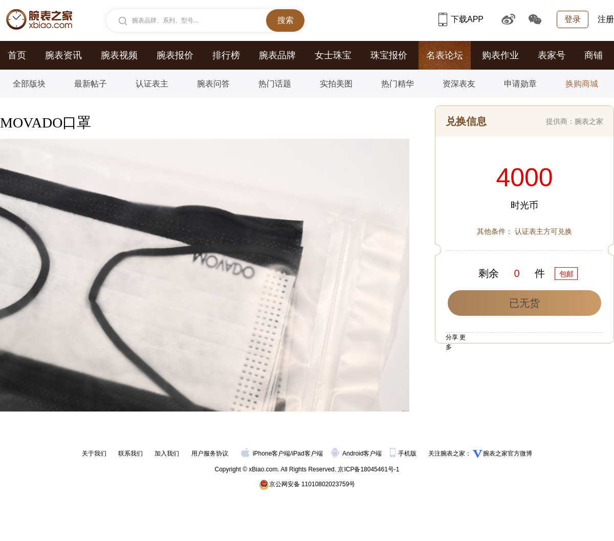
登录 (572, 19)
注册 (606, 19)
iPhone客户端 (265, 453)
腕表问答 (213, 83)
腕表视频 (119, 55)
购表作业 (500, 55)
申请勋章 (520, 83)
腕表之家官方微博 (507, 453)
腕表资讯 (63, 55)
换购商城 (581, 83)
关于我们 (94, 453)
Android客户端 (357, 453)
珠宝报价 (388, 55)
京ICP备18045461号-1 (368, 469)
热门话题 (274, 83)
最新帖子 (90, 83)
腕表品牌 (277, 55)
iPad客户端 (307, 453)
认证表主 (152, 83)
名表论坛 (444, 55)
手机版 (404, 453)
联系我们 (130, 453)
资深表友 (459, 83)
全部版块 (29, 83)
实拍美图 (336, 83)
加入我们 (167, 453)
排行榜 (226, 55)
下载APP (461, 19)
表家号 (551, 55)
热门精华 (397, 83)
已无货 (524, 303)
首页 (17, 55)
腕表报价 (175, 55)
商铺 (593, 55)
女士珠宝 (333, 55)
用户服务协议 (209, 453)
